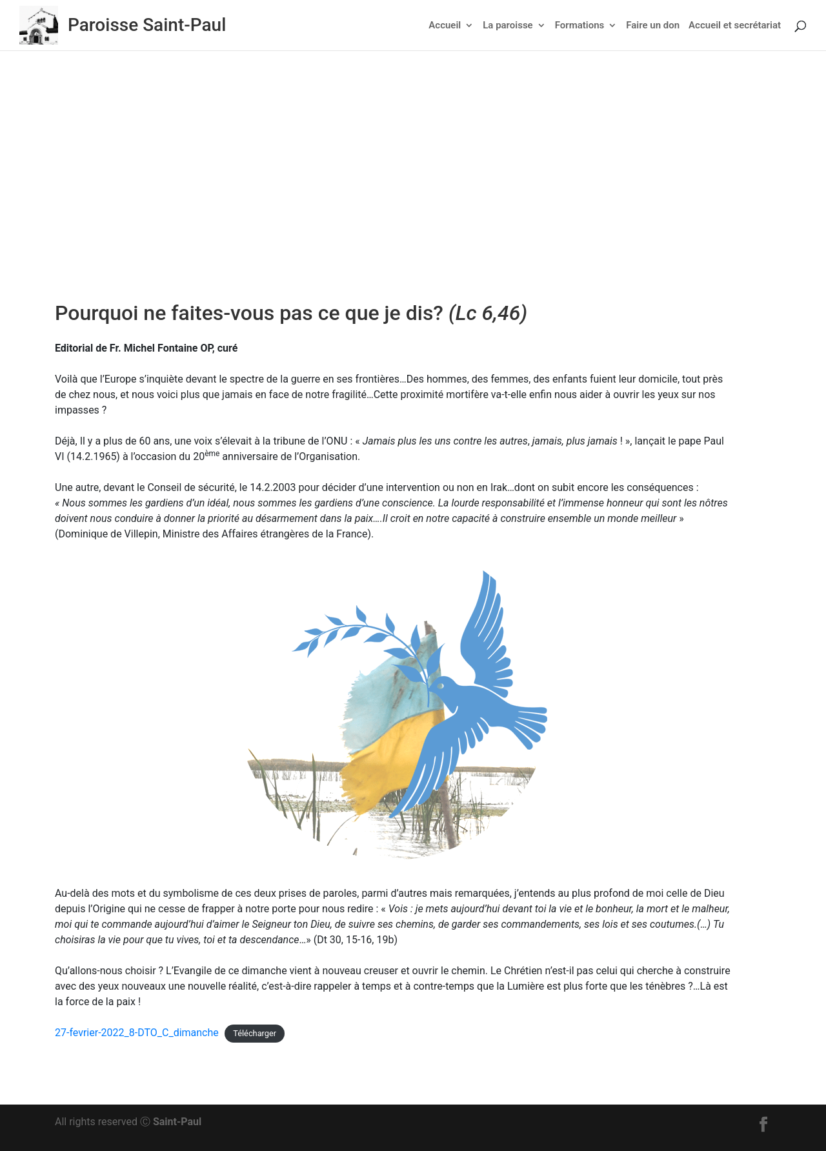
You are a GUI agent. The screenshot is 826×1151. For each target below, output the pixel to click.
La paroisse (507, 26)
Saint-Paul (177, 1122)
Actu (375, 191)
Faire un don (653, 26)
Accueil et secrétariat (735, 26)
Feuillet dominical (430, 191)
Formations (580, 26)
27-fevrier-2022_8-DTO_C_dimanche (137, 1032)
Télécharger (254, 1033)
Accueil (444, 26)
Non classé (501, 191)
